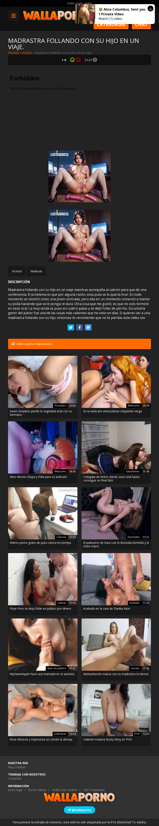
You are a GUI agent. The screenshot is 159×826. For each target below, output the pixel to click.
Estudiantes (133, 471)
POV (137, 734)
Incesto (27, 53)
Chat (141, 24)
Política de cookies (64, 790)
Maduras (36, 271)
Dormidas (134, 537)
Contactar (14, 778)
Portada (13, 53)
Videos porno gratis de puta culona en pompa (40, 543)
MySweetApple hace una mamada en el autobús (42, 674)
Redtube (135, 603)
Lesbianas (60, 734)
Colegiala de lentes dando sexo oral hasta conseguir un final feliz (111, 478)
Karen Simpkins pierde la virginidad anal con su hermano (41, 413)
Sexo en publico (56, 668)
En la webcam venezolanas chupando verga (112, 411)
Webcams (134, 405)
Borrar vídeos (37, 790)
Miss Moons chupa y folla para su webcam (38, 477)
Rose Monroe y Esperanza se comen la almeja (41, 739)
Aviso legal (15, 790)
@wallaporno (79, 810)
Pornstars (60, 405)
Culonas (61, 537)
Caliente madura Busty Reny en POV (107, 739)
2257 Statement (94, 790)
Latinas (62, 603)
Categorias (111, 24)
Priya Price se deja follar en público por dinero (40, 608)
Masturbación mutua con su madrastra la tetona (115, 674)
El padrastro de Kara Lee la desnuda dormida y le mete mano (116, 544)
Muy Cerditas (17, 767)
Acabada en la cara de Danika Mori (106, 608)
